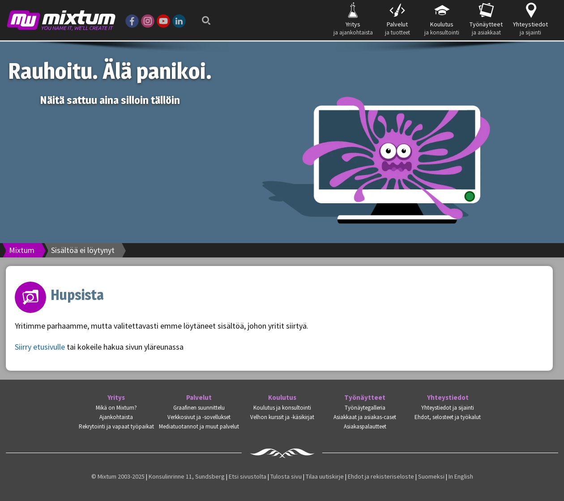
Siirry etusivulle (40, 347)
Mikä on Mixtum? (116, 407)
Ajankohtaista (116, 417)
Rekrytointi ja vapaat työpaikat (116, 426)
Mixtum (21, 250)
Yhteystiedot (448, 397)
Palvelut (199, 397)
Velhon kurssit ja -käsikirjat (282, 417)
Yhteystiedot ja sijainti (447, 407)
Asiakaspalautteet (365, 426)
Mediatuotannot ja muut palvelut (199, 426)
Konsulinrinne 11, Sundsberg (187, 476)
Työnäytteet (364, 397)
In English (461, 476)
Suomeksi (431, 476)
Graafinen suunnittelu (199, 407)
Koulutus (282, 397)
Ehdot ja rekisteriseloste (381, 476)
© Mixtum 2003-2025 (118, 476)
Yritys (116, 397)
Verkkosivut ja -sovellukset (199, 417)
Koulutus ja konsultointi (282, 407)
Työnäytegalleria (365, 407)
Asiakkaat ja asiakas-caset (364, 417)
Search (203, 18)
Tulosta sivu (286, 476)
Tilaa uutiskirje (325, 476)
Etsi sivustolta (247, 476)
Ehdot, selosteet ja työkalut (447, 417)
